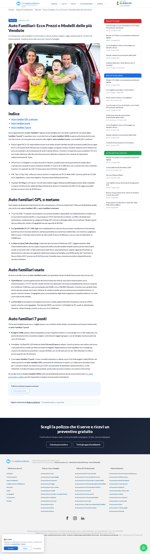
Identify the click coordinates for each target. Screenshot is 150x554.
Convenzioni (10, 497)
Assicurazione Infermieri (83, 501)
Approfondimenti (24, 9)
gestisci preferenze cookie (57, 535)
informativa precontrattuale (109, 535)
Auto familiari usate (20, 123)
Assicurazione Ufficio (116, 494)
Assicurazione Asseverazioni (84, 494)
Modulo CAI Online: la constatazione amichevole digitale (122, 37)
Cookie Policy (15, 544)
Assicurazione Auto (47, 504)
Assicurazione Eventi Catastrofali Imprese (123, 473)
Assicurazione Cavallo (48, 491)
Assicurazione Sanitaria (48, 497)
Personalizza (37, 548)
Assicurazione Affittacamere (118, 477)
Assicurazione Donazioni (49, 480)
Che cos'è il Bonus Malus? (114, 175)
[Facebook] (67, 518)
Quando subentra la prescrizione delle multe (121, 55)
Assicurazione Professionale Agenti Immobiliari (90, 484)
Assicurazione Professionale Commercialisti (89, 480)
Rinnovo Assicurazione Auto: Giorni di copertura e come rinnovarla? (122, 194)
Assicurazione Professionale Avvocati (87, 477)
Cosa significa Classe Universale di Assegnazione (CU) (122, 184)
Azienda (100, 4)
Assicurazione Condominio (118, 501)
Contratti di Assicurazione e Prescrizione (120, 143)
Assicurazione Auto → (20, 391)
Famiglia (54, 4)
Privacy (23, 544)
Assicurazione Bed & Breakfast (119, 480)
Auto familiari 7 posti (21, 127)
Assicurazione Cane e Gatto (50, 487)
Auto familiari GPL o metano (24, 119)
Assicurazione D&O (115, 504)
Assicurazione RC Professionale (85, 473)
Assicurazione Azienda (116, 511)
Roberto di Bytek (33, 402)
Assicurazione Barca (47, 511)
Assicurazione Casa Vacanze (118, 484)
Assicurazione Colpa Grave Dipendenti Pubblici (90, 504)
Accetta (10, 548)
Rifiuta (25, 548)
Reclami (8, 501)
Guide (8, 491)
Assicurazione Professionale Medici (86, 497)
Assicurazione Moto (47, 508)
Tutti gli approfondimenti (88, 444)
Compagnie (10, 494)
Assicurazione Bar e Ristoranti (119, 491)
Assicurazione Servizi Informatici (85, 508)
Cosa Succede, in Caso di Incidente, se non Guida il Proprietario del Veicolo (122, 27)
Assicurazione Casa (47, 473)
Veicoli (73, 4)
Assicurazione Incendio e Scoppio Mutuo (54, 494)
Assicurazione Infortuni (48, 501)
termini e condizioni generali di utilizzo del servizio (83, 535)
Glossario (9, 487)
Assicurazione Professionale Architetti (87, 487)
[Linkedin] (82, 518)
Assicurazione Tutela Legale (118, 508)
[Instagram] (75, 518)
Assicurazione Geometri (83, 491)
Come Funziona (11, 477)
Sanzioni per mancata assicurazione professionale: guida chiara (118, 116)
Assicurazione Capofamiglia (50, 477)
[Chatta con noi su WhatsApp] (143, 547)
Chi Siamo (9, 473)
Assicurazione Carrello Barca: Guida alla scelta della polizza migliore (121, 204)
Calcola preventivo (59, 444)
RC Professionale (86, 4)
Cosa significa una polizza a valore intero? (120, 90)
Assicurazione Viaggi (47, 484)
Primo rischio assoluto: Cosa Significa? (119, 98)
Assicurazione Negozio (116, 487)
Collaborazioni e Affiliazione (15, 484)
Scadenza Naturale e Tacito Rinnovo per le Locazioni (120, 64)
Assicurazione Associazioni (118, 497)
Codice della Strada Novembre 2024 (118, 167)
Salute (64, 4)
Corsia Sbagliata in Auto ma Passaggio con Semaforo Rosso (120, 46)
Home (11, 9)
